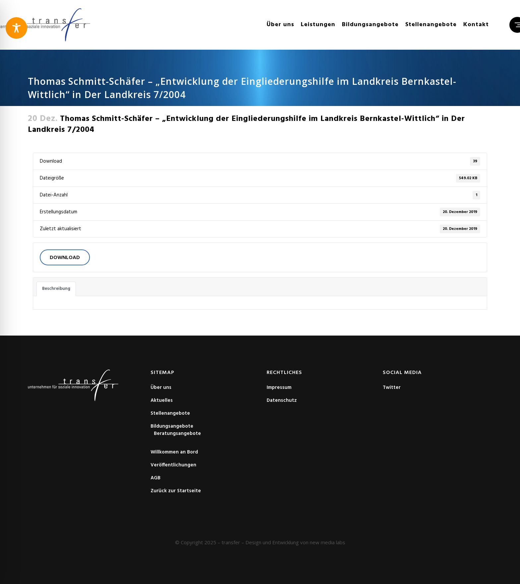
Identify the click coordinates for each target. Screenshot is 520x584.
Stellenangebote (170, 413)
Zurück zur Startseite (176, 491)
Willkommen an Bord (174, 452)
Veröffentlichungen (173, 465)
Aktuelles (162, 400)
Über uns (161, 387)
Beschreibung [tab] (56, 288)
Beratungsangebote (177, 433)
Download (65, 257)
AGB (156, 478)
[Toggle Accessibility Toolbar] (16, 28)
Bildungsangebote (172, 426)
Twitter (392, 387)
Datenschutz (282, 400)
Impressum (279, 387)
